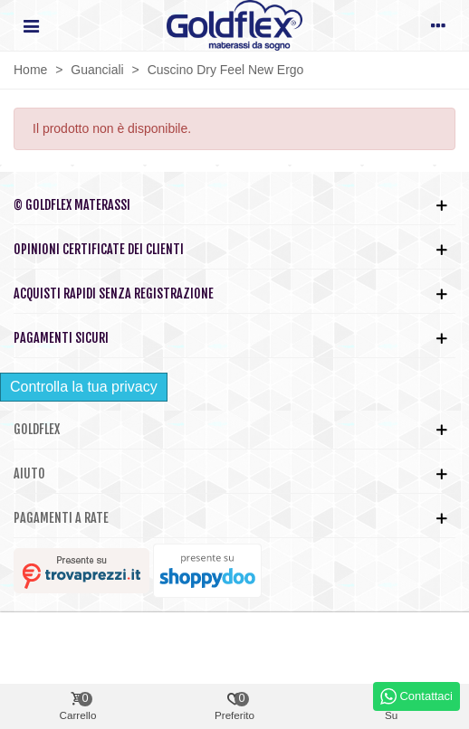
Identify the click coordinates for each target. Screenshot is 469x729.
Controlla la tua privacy (84, 386)
